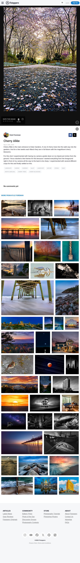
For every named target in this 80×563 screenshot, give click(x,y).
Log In (67, 3)
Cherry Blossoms (34, 172)
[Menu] (2, 3)
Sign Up (75, 3)
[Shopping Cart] (62, 3)
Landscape (8, 168)
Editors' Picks (27, 514)
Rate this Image (9, 119)
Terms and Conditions (44, 543)
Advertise (68, 519)
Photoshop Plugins (51, 517)
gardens (25, 168)
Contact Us (69, 517)
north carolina (10, 172)
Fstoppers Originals (10, 519)
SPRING (57, 168)
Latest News (7, 514)
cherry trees (22, 172)
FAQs (67, 522)
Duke (63, 168)
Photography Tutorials (52, 514)
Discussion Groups (29, 519)
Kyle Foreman (15, 135)
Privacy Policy (33, 543)
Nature (49, 168)
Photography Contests (30, 522)
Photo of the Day (28, 517)
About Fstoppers (71, 514)
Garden (17, 168)
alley (32, 168)
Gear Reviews (8, 517)
